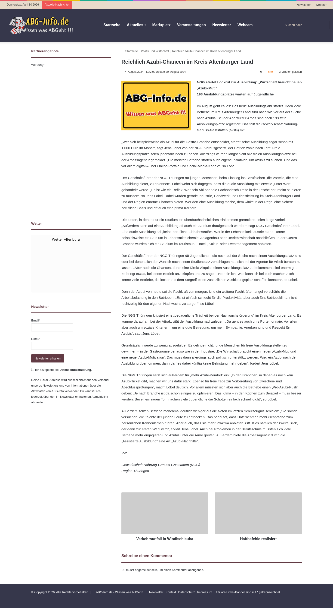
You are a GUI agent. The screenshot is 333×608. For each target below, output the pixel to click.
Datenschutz (186, 592)
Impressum (204, 592)
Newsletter (304, 4)
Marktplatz (161, 25)
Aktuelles (135, 25)
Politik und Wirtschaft (155, 51)
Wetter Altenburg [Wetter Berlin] (66, 239)
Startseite (111, 25)
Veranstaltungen (191, 25)
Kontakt (171, 592)
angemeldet (143, 570)
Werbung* (38, 64)
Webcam (321, 4)
